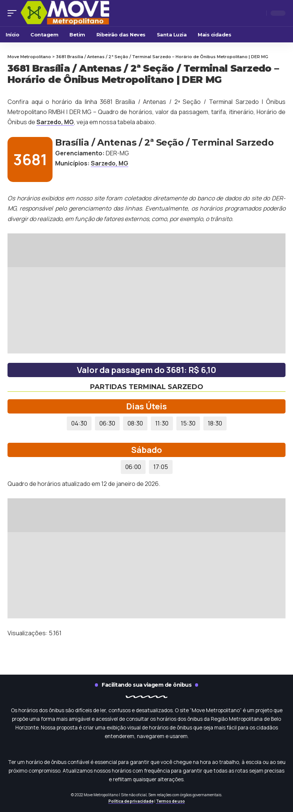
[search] (258, 13)
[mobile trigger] (14, 13)
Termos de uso (170, 801)
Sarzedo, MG (55, 122)
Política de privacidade (130, 801)
